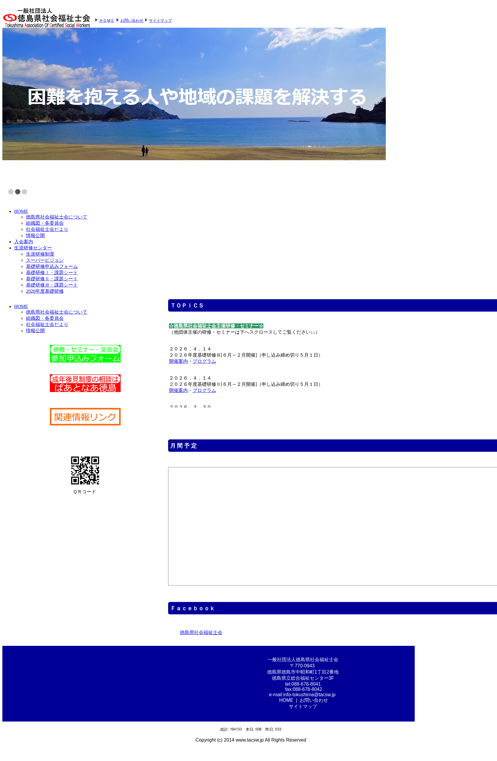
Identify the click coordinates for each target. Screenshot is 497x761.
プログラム (204, 361)
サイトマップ (160, 20)
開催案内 (178, 361)
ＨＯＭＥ (106, 20)
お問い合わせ (132, 20)
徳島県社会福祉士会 (201, 632)
